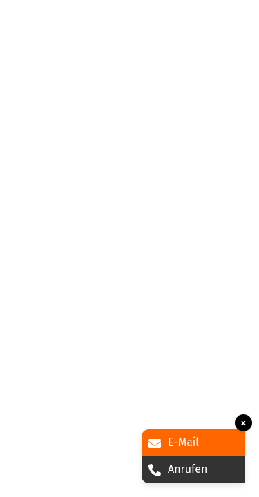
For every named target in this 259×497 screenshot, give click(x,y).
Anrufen (177, 469)
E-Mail (173, 442)
